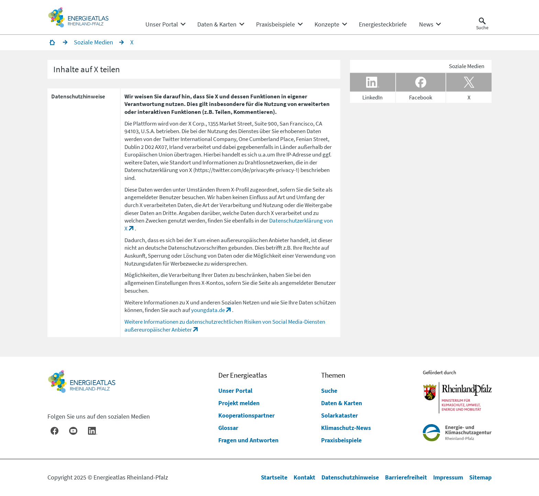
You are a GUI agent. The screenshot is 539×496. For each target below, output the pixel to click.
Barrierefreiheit (406, 477)
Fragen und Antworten (248, 440)
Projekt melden (239, 403)
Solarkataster (339, 415)
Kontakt (304, 477)
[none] (165, 24)
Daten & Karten (341, 403)
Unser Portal (235, 391)
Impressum (448, 477)
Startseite (274, 477)
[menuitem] (161, 24)
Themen (333, 375)
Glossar (228, 428)
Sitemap (480, 477)
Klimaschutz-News (346, 428)
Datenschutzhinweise (350, 477)
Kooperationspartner (246, 415)
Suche (329, 391)
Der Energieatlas (242, 375)
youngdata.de (208, 310)
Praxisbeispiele (341, 440)
